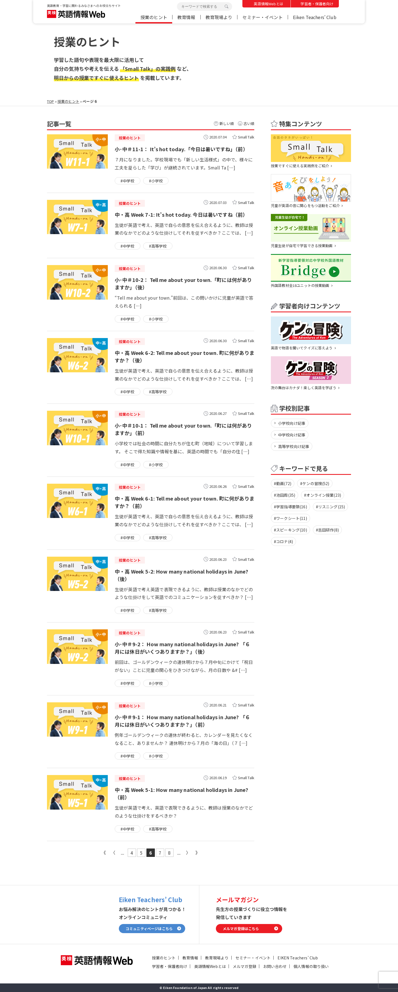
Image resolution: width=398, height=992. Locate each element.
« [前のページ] (113, 853)
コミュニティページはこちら (149, 928)
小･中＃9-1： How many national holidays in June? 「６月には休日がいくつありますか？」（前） (182, 720)
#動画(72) (282, 483)
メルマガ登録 (244, 966)
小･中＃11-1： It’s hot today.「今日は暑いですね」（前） (181, 149)
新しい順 (226, 123)
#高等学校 (158, 246)
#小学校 (156, 181)
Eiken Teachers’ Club (314, 17)
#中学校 (128, 181)
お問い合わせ (275, 966)
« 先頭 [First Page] (104, 853)
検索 (226, 6)
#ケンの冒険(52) (314, 483)
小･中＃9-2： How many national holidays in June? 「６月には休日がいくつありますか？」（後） (182, 647)
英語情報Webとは (268, 3)
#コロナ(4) (283, 541)
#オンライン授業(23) (322, 495)
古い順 (248, 123)
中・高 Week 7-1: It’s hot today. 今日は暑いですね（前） (181, 214)
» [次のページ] (188, 853)
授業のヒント (153, 17)
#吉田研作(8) (327, 530)
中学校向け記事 (291, 435)
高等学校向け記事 (293, 446)
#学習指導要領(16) (290, 506)
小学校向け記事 (291, 423)
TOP (50, 101)
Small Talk (246, 137)
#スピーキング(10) (290, 530)
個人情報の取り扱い (311, 966)
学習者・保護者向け (316, 3)
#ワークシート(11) (290, 518)
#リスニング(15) (330, 506)
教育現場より (219, 17)
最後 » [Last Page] (197, 853)
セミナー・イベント (262, 17)
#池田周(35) (284, 495)
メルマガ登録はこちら (241, 928)
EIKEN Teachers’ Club (297, 958)
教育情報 (186, 17)
